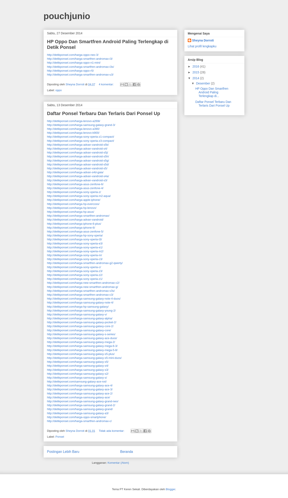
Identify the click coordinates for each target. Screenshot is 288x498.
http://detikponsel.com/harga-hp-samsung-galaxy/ (78, 306)
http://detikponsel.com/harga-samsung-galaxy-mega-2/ (81, 342)
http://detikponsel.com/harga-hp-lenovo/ (71, 207)
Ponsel (59, 436)
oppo (58, 90)
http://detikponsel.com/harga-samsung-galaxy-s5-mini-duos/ (84, 357)
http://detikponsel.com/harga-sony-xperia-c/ (74, 267)
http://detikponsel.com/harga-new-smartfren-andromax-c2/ (83, 282)
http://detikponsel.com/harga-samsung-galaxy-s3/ (77, 369)
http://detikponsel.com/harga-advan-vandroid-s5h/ (78, 156)
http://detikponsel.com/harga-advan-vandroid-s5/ (77, 168)
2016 (196, 66)
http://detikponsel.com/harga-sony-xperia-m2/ (75, 251)
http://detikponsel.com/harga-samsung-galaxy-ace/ (78, 397)
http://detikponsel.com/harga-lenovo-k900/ (73, 132)
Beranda (126, 451)
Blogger (170, 489)
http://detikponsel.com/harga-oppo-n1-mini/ (73, 62)
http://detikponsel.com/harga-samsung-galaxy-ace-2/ (80, 393)
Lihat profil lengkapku (202, 46)
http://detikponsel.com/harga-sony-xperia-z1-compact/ (80, 136)
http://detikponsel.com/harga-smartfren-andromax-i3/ (80, 58)
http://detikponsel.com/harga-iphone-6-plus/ (74, 223)
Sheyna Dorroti (203, 40)
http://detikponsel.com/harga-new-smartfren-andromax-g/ (82, 287)
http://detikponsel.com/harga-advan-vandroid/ (75, 219)
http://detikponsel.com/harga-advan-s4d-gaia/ (75, 172)
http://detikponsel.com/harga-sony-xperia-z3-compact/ (80, 140)
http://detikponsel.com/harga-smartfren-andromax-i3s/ (80, 66)
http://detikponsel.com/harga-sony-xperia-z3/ (75, 271)
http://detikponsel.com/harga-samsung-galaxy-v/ (77, 314)
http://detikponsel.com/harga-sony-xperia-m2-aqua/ (79, 196)
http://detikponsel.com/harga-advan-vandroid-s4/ (77, 148)
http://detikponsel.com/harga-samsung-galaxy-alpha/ (79, 318)
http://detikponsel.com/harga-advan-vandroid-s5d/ (78, 164)
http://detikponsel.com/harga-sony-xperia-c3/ (75, 259)
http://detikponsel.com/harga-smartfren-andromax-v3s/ (81, 290)
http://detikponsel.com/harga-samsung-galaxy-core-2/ (80, 326)
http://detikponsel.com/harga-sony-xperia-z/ (74, 192)
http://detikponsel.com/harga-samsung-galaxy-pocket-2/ (81, 322)
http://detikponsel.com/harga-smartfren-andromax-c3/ (80, 294)
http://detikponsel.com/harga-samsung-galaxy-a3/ (78, 413)
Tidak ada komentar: (112, 430)
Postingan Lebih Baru (63, 451)
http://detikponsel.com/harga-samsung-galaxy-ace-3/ (80, 389)
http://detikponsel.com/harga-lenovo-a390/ (73, 128)
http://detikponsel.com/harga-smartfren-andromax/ (78, 215)
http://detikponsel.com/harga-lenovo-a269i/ (73, 121)
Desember (203, 83)
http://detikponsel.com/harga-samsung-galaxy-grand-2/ (81, 405)
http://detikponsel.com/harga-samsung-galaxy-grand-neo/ (82, 401)
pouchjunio (67, 16)
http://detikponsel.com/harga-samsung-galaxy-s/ (77, 377)
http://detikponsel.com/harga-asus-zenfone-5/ (75, 231)
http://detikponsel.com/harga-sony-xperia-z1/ (75, 278)
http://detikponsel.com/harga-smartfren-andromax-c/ (79, 421)
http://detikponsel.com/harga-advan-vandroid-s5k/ (78, 144)
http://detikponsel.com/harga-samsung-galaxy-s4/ (77, 365)
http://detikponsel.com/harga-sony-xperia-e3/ (75, 243)
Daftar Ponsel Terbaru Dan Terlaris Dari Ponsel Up (103, 113)
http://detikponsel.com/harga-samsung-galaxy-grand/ (80, 409)
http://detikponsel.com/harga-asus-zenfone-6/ (75, 184)
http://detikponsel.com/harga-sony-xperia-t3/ (74, 239)
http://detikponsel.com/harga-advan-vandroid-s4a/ (78, 176)
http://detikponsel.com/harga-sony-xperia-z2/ (75, 275)
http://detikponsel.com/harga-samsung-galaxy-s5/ (77, 361)
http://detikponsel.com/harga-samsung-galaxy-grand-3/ (81, 125)
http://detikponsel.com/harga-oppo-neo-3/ (73, 54)
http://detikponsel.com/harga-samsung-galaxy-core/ (79, 330)
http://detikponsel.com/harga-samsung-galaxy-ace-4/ (80, 385)
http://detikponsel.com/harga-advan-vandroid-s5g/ (78, 160)
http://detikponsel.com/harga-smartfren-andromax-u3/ (80, 74)
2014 (196, 78)
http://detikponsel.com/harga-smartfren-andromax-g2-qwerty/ (85, 263)
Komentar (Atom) (118, 462)
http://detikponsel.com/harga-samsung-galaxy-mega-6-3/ (82, 346)
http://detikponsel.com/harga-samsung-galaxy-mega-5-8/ (82, 350)
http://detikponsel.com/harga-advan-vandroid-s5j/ (77, 152)
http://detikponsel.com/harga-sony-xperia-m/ (74, 255)
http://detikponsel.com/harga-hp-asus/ (70, 211)
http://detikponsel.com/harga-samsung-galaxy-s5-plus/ (81, 354)
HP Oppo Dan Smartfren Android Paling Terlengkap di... (211, 92)
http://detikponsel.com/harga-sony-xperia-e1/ (75, 247)
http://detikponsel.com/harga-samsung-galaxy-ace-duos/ (82, 338)
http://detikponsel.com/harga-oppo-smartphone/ (76, 417)
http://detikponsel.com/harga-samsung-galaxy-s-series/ (81, 334)
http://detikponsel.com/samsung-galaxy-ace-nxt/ (77, 381)
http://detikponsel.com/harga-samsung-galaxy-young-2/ (81, 310)
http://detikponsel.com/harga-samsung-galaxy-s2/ (77, 373)
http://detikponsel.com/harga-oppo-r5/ (70, 70)
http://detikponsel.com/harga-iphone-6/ (71, 227)
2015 (196, 72)
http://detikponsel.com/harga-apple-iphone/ (73, 199)
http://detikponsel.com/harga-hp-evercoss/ (73, 204)
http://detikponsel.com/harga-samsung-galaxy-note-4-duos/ (84, 298)
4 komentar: (106, 84)
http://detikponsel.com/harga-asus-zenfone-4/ (75, 188)
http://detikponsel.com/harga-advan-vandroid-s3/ (77, 180)
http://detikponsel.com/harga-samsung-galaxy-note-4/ (80, 302)
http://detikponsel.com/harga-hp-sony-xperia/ (75, 235)
